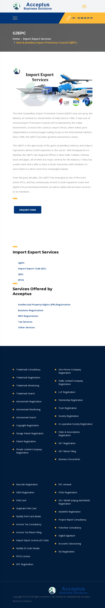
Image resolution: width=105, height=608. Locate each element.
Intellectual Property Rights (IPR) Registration (44, 304)
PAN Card (21, 500)
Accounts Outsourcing (70, 543)
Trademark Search (25, 393)
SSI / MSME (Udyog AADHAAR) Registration (74, 502)
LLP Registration (67, 392)
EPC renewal (65, 484)
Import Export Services (37, 39)
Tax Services (25, 321)
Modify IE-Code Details (28, 548)
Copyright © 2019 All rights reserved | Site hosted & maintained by (47, 596)
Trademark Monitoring (27, 385)
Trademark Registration (28, 377)
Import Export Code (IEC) (32, 268)
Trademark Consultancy (28, 369)
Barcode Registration (27, 484)
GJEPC (21, 262)
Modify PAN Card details (28, 516)
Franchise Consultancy (70, 527)
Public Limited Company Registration (71, 382)
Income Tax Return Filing (28, 532)
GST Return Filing (67, 451)
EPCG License (23, 556)
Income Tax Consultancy (28, 524)
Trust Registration (68, 408)
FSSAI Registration (68, 492)
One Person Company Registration (70, 371)
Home (16, 39)
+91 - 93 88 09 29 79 (79, 18)
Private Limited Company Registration (29, 451)
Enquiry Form (27, 209)
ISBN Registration (25, 492)
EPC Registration (24, 564)
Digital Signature (67, 535)
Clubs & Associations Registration (69, 433)
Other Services (26, 327)
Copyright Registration (27, 425)
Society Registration (69, 416)
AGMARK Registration (70, 511)
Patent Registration (26, 441)
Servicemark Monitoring (28, 409)
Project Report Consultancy (72, 519)
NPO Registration (28, 315)
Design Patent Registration (30, 433)
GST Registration (67, 443)
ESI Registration (66, 551)
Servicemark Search (26, 417)
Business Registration (30, 310)
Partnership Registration (71, 400)
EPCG (21, 279)
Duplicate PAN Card (26, 508)
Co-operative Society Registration (75, 424)
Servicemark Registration (28, 401)
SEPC (20, 274)
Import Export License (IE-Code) (32, 540)
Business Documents (69, 459)
